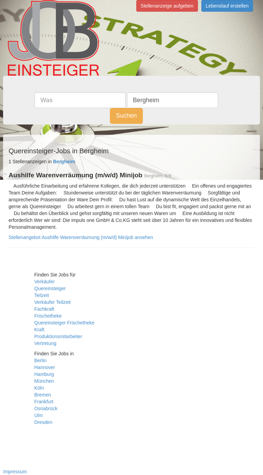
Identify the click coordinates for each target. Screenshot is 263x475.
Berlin (40, 360)
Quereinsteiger (50, 288)
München (44, 381)
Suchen (126, 115)
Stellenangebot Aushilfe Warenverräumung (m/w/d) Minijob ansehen (81, 237)
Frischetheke (48, 316)
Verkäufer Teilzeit (52, 302)
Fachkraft (44, 309)
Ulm (38, 415)
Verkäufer (44, 281)
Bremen (42, 394)
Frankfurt (43, 401)
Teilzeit (41, 295)
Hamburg (44, 374)
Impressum (15, 471)
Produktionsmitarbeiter (58, 336)
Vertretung (45, 343)
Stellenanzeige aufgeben (167, 6)
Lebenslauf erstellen (227, 6)
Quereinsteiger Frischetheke (64, 322)
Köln (39, 388)
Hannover (44, 367)
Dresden (43, 422)
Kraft (39, 329)
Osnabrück (46, 408)
